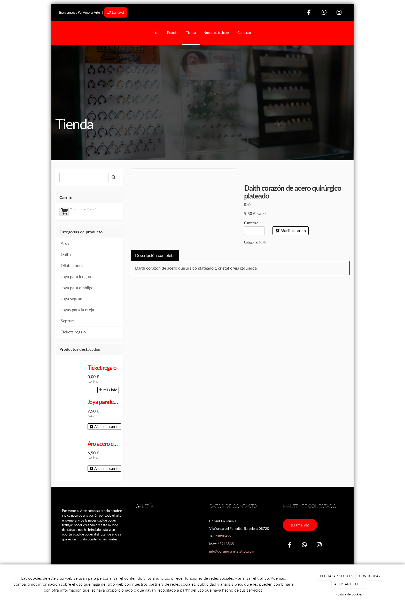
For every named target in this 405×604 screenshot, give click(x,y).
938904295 (224, 536)
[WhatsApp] (323, 12)
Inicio (155, 32)
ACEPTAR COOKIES (349, 584)
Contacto (244, 32)
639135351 (226, 544)
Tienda (191, 32)
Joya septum (72, 298)
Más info (108, 390)
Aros (65, 243)
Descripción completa (155, 255)
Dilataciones (72, 265)
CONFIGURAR (369, 576)
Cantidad (251, 223)
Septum (68, 320)
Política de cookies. (349, 594)
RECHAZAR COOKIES (336, 576)
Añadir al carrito (104, 426)
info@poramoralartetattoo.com (231, 551)
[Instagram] (338, 12)
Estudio (172, 32)
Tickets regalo (73, 331)
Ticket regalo (102, 367)
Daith (66, 254)
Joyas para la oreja (77, 309)
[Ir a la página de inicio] (54, 32)
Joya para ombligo (77, 287)
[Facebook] (309, 12)
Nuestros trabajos (217, 32)
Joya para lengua (76, 276)
